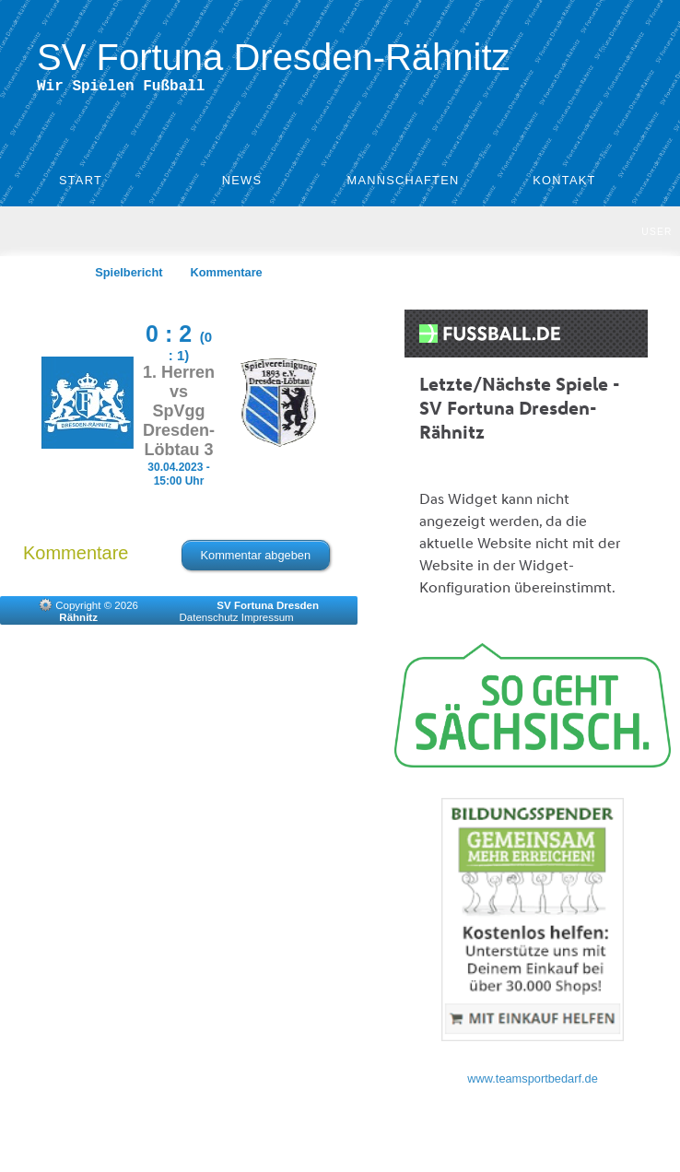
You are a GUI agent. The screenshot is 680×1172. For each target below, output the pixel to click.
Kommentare (227, 276)
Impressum (267, 621)
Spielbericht (128, 276)
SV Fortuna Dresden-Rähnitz (273, 57)
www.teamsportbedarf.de (532, 1082)
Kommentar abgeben (256, 559)
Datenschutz (209, 621)
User (657, 235)
